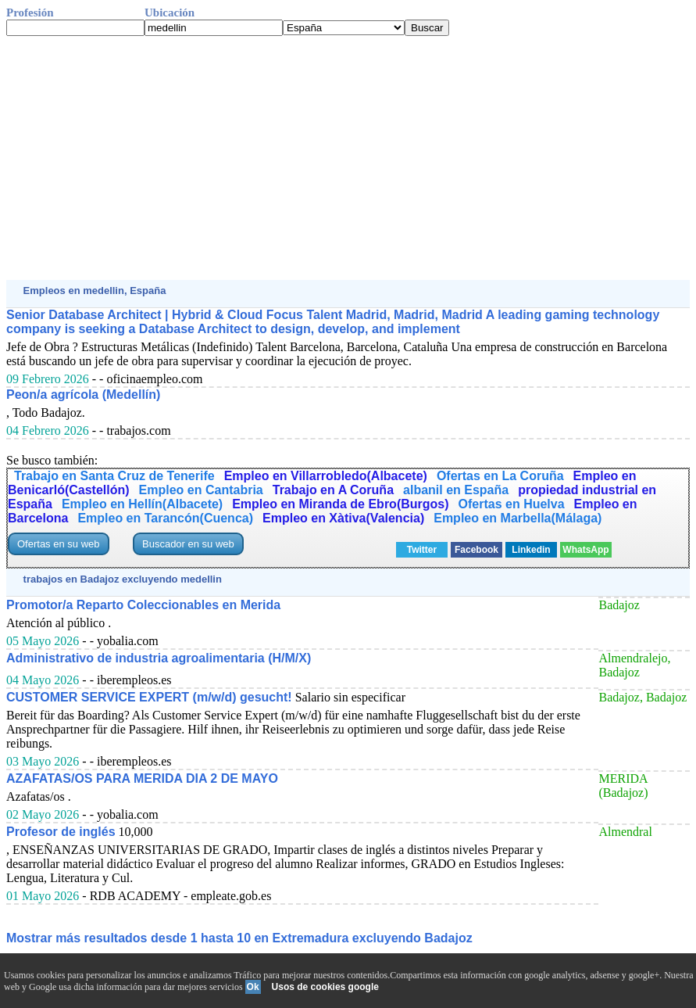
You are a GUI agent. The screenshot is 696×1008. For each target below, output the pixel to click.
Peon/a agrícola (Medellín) (83, 394)
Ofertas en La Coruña (500, 475)
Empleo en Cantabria (201, 490)
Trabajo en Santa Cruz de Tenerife (114, 475)
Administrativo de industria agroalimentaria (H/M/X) (158, 658)
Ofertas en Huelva (512, 504)
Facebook (476, 549)
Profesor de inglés (61, 831)
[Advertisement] (348, 157)
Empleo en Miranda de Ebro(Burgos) (340, 504)
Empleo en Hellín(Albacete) (142, 504)
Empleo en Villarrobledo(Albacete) (325, 475)
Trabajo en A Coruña (333, 490)
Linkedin (531, 549)
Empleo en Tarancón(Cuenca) (165, 518)
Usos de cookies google (325, 986)
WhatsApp (585, 549)
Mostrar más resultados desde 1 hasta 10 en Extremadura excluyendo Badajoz (239, 938)
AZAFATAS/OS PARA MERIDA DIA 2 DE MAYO (142, 778)
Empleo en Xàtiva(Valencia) (343, 518)
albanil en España (456, 490)
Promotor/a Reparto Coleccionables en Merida (143, 605)
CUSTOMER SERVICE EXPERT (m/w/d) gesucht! (149, 697)
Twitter (422, 549)
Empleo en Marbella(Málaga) (517, 518)
